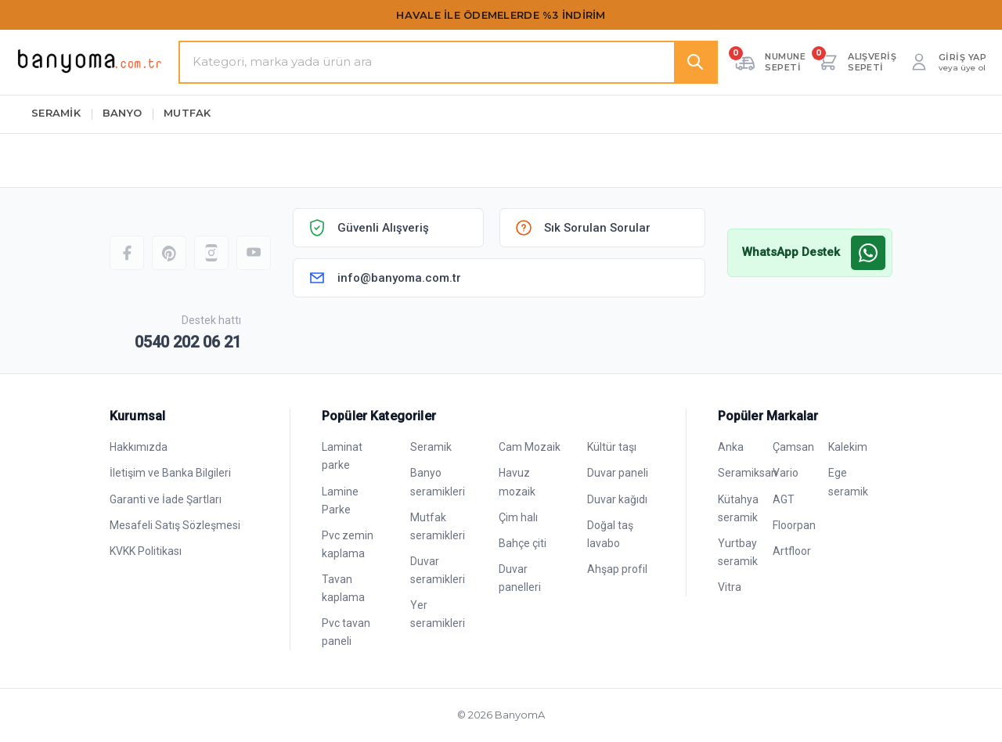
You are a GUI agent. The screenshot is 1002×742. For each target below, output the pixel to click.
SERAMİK (56, 112)
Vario (785, 472)
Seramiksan (747, 472)
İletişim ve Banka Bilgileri (170, 472)
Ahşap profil (617, 569)
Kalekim (847, 447)
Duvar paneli (617, 472)
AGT (784, 499)
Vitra (729, 587)
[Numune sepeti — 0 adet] (769, 62)
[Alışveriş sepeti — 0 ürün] (856, 62)
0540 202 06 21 (188, 342)
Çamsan (793, 447)
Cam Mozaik (529, 447)
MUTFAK (187, 112)
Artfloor (792, 551)
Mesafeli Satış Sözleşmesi (175, 525)
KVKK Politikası (146, 551)
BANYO (122, 112)
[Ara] (695, 62)
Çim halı (518, 517)
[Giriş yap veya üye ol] (946, 62)
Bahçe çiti (522, 543)
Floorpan (794, 525)
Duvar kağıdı (617, 499)
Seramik (431, 447)
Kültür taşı (611, 447)
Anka (731, 447)
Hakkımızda (139, 447)
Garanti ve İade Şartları (166, 499)
